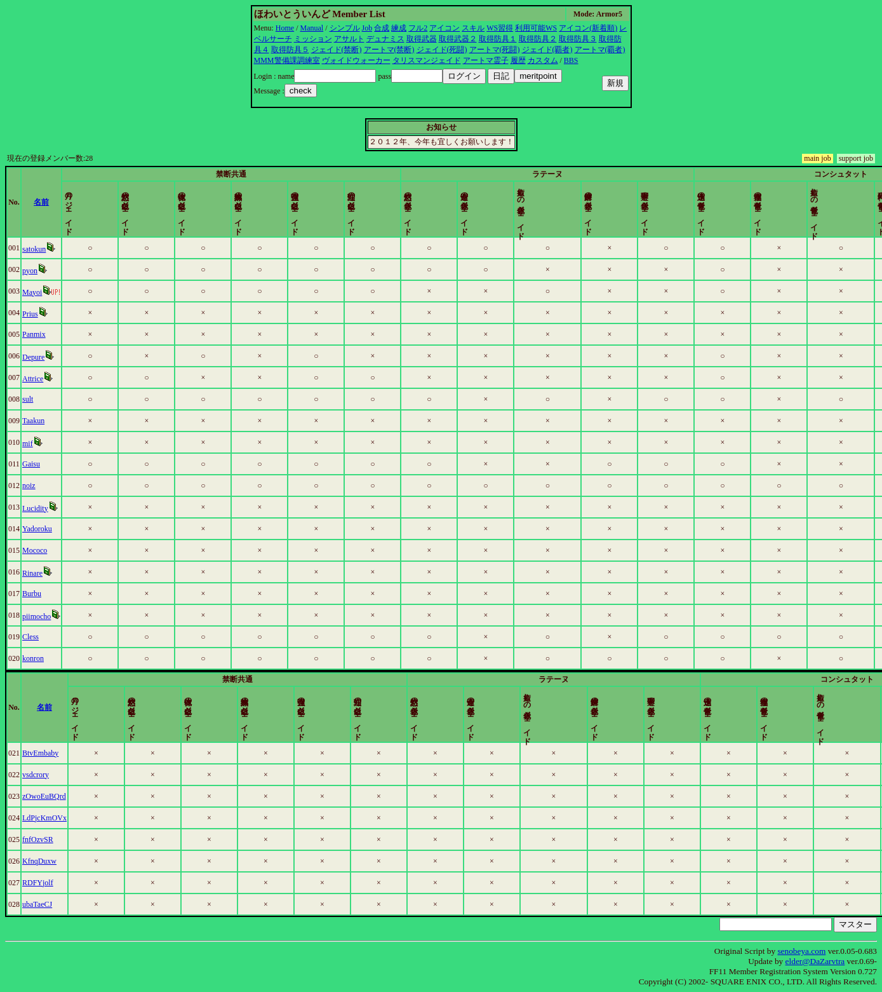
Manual (312, 28)
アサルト (349, 38)
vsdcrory (63, 774)
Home (285, 28)
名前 (148, 202)
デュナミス (385, 38)
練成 (398, 28)
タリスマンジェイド (426, 60)
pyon (57, 270)
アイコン (444, 28)
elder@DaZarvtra (815, 961)
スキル (473, 28)
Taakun (61, 420)
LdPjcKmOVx (72, 817)
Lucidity (63, 508)
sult (55, 399)
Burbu (59, 593)
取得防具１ (498, 38)
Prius (57, 313)
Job (367, 28)
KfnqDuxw (67, 861)
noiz (56, 485)
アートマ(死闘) (494, 49)
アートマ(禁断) (389, 49)
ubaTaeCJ (64, 904)
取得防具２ (538, 38)
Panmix (61, 334)
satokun (61, 249)
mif (55, 443)
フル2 (417, 28)
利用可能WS (536, 28)
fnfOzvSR (65, 839)
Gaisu (58, 463)
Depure (61, 357)
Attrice (60, 378)
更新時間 (824, 202)
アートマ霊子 (486, 60)
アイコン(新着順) (588, 28)
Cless (58, 636)
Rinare (60, 573)
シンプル (345, 28)
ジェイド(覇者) (547, 49)
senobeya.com (801, 951)
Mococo (62, 550)
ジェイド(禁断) (336, 49)
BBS (571, 60)
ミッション (313, 38)
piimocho (64, 616)
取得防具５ (290, 49)
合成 (381, 28)
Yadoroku (64, 528)
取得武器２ (458, 38)
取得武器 (421, 38)
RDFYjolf (65, 882)
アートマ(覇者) (600, 49)
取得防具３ (578, 38)
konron (60, 658)
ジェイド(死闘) (442, 49)
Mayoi (59, 292)
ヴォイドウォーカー (356, 60)
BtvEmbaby (68, 753)
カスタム (543, 60)
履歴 (518, 60)
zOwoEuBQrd (71, 796)
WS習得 (499, 28)
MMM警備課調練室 (287, 60)
